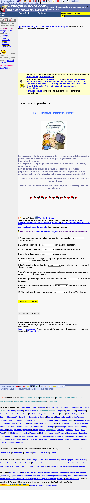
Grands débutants (61, 420)
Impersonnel (16, 423)
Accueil (3, 13)
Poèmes (43, 433)
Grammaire (49, 420)
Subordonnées (81, 436)
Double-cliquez (35, 91)
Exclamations (34, 417)
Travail (51, 439)
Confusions (81, 411)
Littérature (77, 423)
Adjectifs (42, 407)
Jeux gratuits (4, 67)
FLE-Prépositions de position (58, 82)
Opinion (35, 430)
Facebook (17, 453)
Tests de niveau (22, 439)
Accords (34, 407)
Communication (30, 411)
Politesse (14, 433)
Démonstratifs (12, 417)
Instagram (5, 453)
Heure (87, 420)
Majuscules (11, 427)
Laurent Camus (15, 472)
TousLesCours (14, 3)
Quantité (30, 436)
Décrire (2, 417)
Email (53, 453)
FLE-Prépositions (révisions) (63, 86)
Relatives (46, 436)
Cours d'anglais (32, 460)
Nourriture (18, 430)
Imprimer (4, 41)
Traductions (43, 439)
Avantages (4, 36)
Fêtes (29, 420)
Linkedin (44, 453)
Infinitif (25, 423)
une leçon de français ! (7, 61)
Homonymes (5, 423)
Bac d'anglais (65, 466)
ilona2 (72, 220)
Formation (17, 420)
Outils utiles (53, 466)
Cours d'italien (80, 460)
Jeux (3, 3)
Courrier (56, 414)
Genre (35, 420)
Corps (40, 414)
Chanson (19, 411)
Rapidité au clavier (75, 463)
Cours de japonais (59, 463)
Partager (50, 218)
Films (9, 420)
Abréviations (25, 407)
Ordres (42, 430)
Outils (26, 3)
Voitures (3, 442)
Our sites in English (78, 466)
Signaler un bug (6, 46)
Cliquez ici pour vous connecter (8, 24)
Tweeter (42, 218)
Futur (24, 420)
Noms (10, 430)
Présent (14, 436)
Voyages (11, 442)
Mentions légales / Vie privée (45, 479)
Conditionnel (71, 411)
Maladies (20, 427)
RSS (35, 453)
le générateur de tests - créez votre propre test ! (50, 221)
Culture (4, 389)
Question (38, 436)
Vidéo (66, 439)
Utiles (2, 16)
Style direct (61, 436)
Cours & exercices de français (54, 26)
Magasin (85, 423)
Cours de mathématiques (49, 460)
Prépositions (32, 77)
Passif (77, 430)
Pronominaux (53, 433)
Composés (61, 411)
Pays (2, 433)
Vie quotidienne (76, 439)
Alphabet (59, 407)
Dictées (83, 414)
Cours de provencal (12, 466)
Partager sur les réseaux (48, 485)
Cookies (60, 479)
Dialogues (75, 414)
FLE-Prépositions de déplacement (65, 84)
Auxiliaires (11, 411)
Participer (42, 13)
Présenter (21, 436)
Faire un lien (5, 48)
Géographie (79, 420)
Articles (86, 407)
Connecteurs (16, 414)
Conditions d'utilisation (60, 472)
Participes (60, 430)
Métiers (71, 427)
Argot (80, 407)
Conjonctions (5, 414)
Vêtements (19, 442)
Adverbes (50, 407)
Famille (43, 417)
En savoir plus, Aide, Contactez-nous (36, 472)
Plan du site (5, 44)
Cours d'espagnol (66, 460)
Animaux (67, 407)
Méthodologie (61, 427)
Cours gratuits (7, 387)
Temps (12, 439)
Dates (68, 414)
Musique (43, 427)
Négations (27, 430)
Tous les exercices (26, 329)
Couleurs (47, 414)
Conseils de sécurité (78, 472)
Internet (32, 423)
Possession (34, 433)
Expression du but (54, 79)
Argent (74, 407)
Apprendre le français (28, 26)
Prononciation (72, 433)
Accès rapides (6, 40)
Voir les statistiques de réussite (32, 227)
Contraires (33, 414)
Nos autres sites (5, 68)
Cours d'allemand (6, 463)
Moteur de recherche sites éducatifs (34, 466)
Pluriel (7, 433)
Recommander (6, 45)
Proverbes (83, 433)
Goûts (41, 420)
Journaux (53, 423)
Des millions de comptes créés (6, 30)
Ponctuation (24, 433)
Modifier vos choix (72, 479)
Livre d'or (4, 42)
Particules (69, 430)
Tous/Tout (33, 439)
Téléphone (59, 439)
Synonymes (4, 439)
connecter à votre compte (46, 231)
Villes (85, 439)
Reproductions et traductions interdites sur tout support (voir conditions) (38, 476)
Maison (2, 427)
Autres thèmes (46, 77)
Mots (26, 427)
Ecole (21, 417)
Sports (53, 436)
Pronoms (62, 433)
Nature (83, 427)
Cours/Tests (24, 13)
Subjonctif (71, 436)
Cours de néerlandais (23, 463)
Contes (25, 414)
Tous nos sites (46, 389)
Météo (77, 427)
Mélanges (51, 427)
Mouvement (34, 427)
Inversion (39, 423)
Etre (25, 417)
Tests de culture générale (41, 463)
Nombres (3, 430)
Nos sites (35, 3)
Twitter (28, 453)
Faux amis (51, 417)
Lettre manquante (64, 423)
